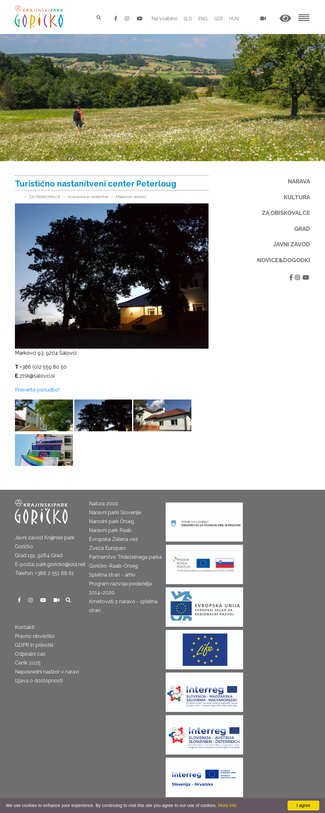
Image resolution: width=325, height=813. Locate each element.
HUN (234, 18)
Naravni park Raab (110, 530)
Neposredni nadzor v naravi (47, 672)
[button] (285, 18)
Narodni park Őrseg (111, 521)
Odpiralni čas (30, 654)
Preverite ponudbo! (37, 390)
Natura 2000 (103, 504)
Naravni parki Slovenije (115, 512)
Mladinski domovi (131, 197)
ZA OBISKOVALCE (44, 197)
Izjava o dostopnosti (39, 681)
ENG (203, 18)
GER (218, 18)
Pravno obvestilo (35, 636)
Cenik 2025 (28, 663)
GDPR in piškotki (34, 645)
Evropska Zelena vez (113, 539)
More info (227, 805)
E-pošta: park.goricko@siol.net (50, 564)
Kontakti (25, 627)
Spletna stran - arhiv (112, 575)
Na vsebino (164, 19)
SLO (187, 18)
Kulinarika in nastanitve (88, 197)
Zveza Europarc (107, 548)
